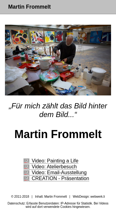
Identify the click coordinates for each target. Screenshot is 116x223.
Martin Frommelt (29, 7)
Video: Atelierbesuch (50, 166)
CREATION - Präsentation (56, 178)
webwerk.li (97, 196)
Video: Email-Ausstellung (55, 172)
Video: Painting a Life (51, 160)
